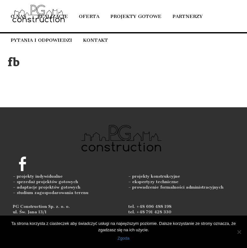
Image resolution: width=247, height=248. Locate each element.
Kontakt (95, 40)
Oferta (89, 16)
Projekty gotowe (135, 16)
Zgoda (124, 238)
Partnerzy (187, 16)
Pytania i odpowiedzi (41, 40)
